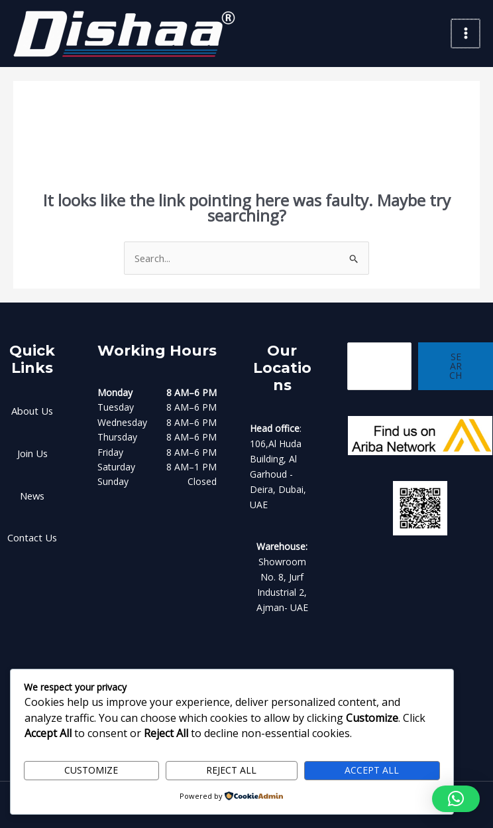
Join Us (32, 450)
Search (455, 363)
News (32, 491)
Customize (91, 771)
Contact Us (32, 532)
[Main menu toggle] (466, 32)
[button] (456, 799)
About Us (32, 408)
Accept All (372, 771)
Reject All (231, 771)
